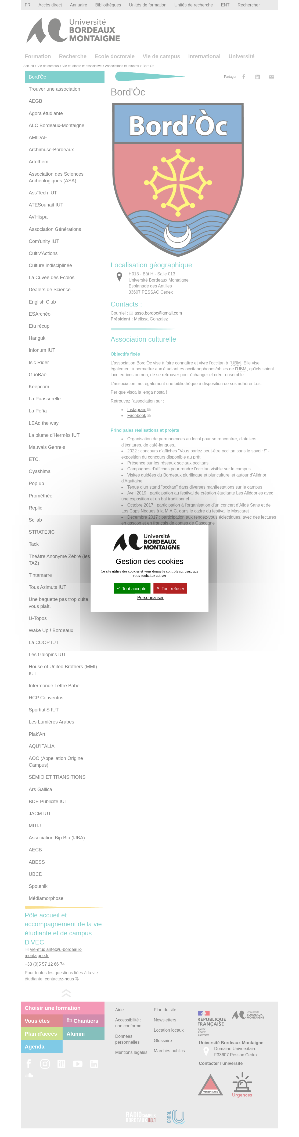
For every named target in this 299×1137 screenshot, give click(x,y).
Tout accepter (132, 588)
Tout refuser (170, 588)
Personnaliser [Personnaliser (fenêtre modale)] (150, 597)
